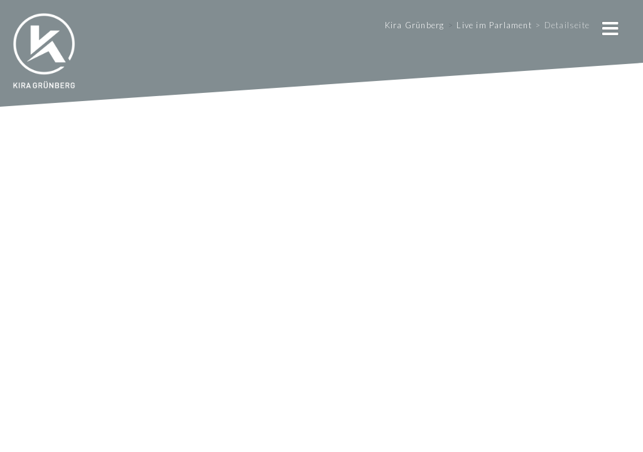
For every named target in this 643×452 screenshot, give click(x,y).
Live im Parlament (494, 25)
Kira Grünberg (415, 25)
